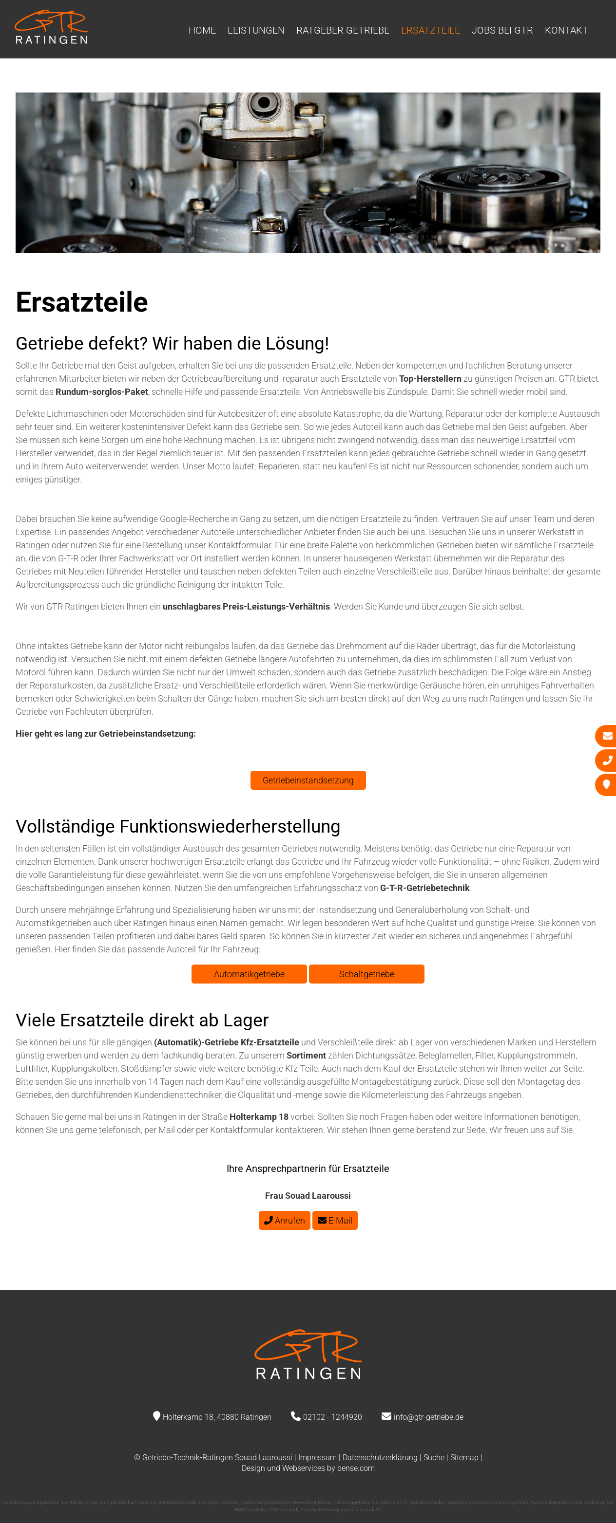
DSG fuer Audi (283, 1509)
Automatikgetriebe (249, 974)
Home (202, 30)
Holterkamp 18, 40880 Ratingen (217, 1417)
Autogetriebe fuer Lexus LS (127, 1502)
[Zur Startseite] (51, 41)
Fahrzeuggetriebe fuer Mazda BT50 (370, 1502)
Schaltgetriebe (366, 974)
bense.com (356, 1468)
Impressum (317, 1457)
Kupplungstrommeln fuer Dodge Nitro (487, 1502)
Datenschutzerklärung (380, 1457)
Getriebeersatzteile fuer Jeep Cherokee (198, 1502)
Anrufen (284, 1220)
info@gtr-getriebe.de (428, 1417)
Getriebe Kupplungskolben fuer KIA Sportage (49, 1502)
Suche (434, 1457)
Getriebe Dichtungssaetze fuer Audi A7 (340, 1509)
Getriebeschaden (427, 1502)
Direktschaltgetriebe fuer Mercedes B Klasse (285, 1502)
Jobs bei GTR (502, 30)
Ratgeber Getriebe (342, 30)
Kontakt (566, 30)
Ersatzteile (430, 30)
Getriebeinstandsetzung (308, 780)
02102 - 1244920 (332, 1417)
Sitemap (464, 1457)
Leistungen (256, 30)
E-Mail (335, 1220)
